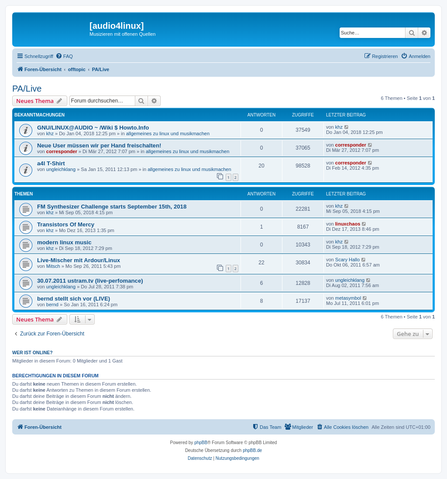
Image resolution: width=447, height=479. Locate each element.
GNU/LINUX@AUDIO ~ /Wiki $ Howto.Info (93, 127)
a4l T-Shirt (51, 163)
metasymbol (348, 298)
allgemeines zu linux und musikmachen (168, 133)
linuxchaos (347, 223)
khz (50, 133)
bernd (52, 304)
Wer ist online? (32, 352)
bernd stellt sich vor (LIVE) (73, 298)
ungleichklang (61, 169)
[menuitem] (64, 56)
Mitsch (53, 266)
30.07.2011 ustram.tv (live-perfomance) (90, 280)
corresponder (61, 151)
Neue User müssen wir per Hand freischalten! (99, 145)
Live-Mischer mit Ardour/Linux (78, 260)
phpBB (200, 442)
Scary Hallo (347, 259)
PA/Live (26, 88)
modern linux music (64, 242)
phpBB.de (252, 450)
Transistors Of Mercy (65, 224)
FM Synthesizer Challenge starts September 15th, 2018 (111, 206)
